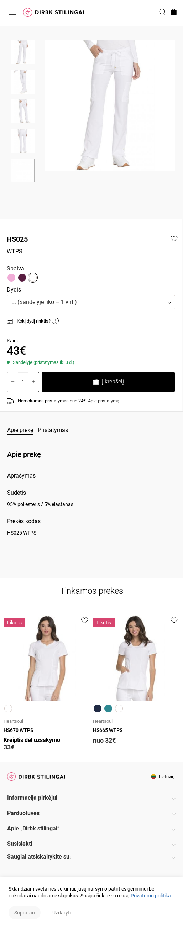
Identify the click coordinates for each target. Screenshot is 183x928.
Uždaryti (61, 913)
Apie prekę (20, 430)
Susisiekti (19, 843)
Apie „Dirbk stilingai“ (33, 828)
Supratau (24, 913)
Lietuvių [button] (162, 776)
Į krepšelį (108, 382)
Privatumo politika (151, 895)
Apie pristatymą (103, 400)
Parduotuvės (23, 813)
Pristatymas (53, 430)
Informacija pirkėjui (32, 797)
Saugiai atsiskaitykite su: (39, 856)
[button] (91, 302)
